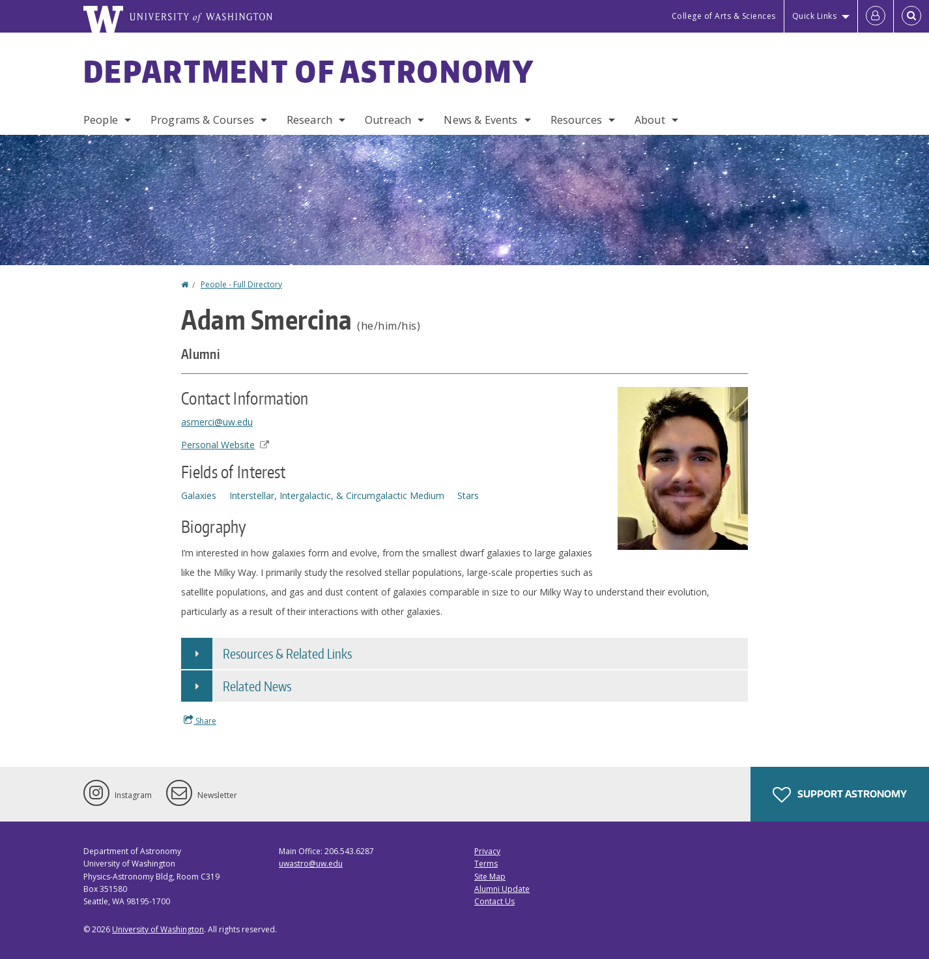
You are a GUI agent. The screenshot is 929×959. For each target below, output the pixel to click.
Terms (486, 863)
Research (309, 120)
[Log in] (875, 16)
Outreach (388, 120)
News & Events (480, 120)
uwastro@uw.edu (311, 863)
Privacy (487, 851)
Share (200, 720)
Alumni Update (502, 889)
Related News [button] (257, 686)
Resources (576, 120)
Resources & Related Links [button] (287, 653)
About (650, 120)
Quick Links (814, 15)
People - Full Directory (241, 284)
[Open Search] (911, 16)
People (100, 120)
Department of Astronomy (308, 71)
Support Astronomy (840, 795)
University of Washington (158, 929)
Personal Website (225, 444)
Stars (468, 495)
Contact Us (494, 901)
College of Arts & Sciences (724, 15)
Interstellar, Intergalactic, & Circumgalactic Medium (336, 495)
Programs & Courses (202, 120)
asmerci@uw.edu (217, 422)
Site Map (490, 876)
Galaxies (198, 495)
